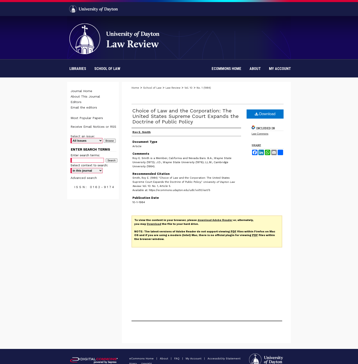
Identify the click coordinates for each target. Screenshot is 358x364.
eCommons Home (142, 358)
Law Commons (260, 133)
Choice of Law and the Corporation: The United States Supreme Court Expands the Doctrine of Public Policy (185, 116)
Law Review (173, 87)
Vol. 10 (188, 87)
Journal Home (81, 91)
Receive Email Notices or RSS (93, 126)
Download (265, 114)
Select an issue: (83, 136)
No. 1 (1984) (204, 87)
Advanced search (84, 178)
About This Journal (85, 96)
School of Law (107, 68)
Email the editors (84, 107)
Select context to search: (89, 165)
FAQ (177, 358)
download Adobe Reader (214, 220)
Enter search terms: (85, 155)
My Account (194, 358)
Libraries (77, 68)
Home (135, 87)
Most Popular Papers (87, 118)
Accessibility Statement (224, 358)
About (164, 358)
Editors (76, 102)
